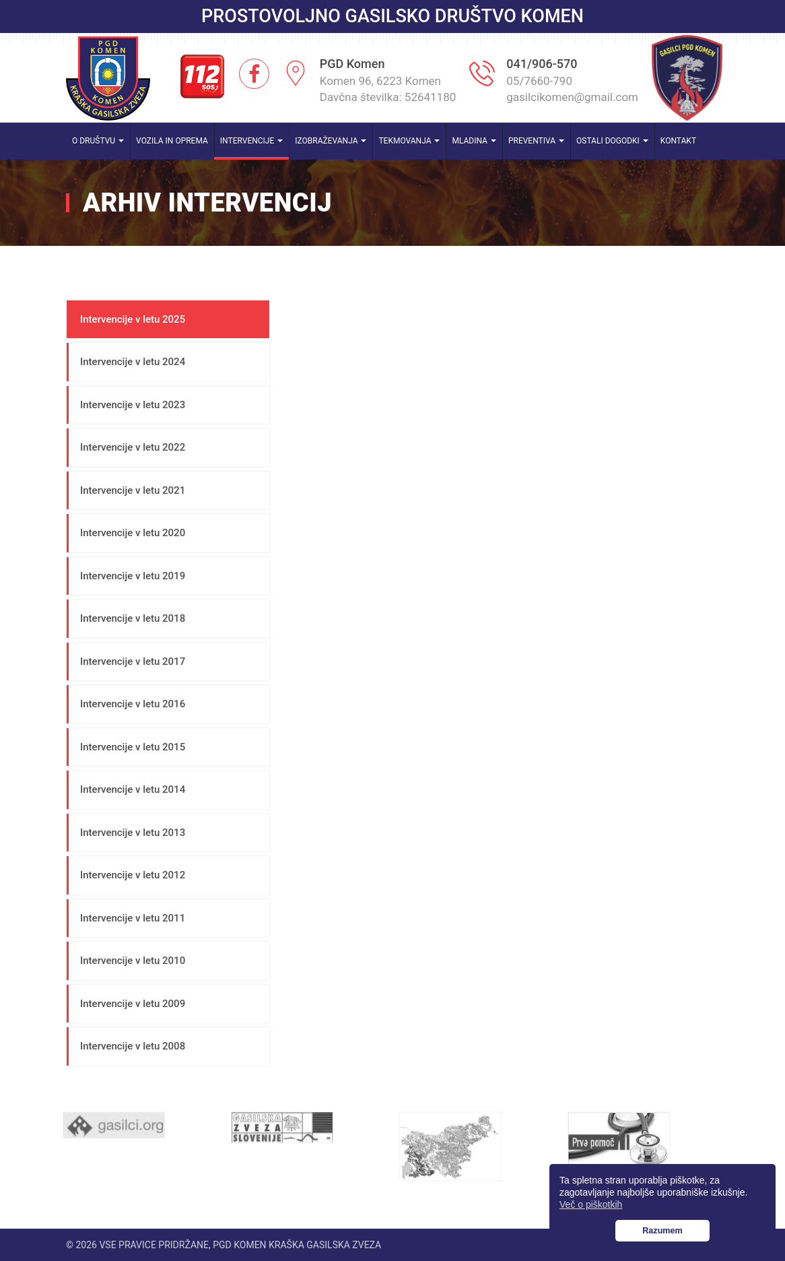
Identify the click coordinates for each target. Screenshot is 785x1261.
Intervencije (251, 141)
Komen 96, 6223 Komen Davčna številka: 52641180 (388, 89)
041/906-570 (541, 64)
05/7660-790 (539, 81)
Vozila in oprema (172, 141)
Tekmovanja (409, 141)
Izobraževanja (330, 141)
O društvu (98, 141)
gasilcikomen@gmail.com (572, 97)
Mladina (474, 141)
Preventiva (536, 141)
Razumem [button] (662, 1230)
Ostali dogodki (612, 141)
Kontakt (678, 141)
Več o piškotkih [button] (590, 1204)
